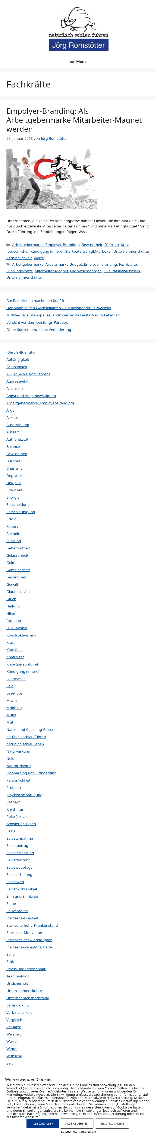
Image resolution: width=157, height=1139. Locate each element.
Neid (10, 758)
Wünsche (14, 1055)
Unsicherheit (17, 983)
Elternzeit (14, 490)
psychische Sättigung (24, 794)
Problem (13, 787)
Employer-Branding (100, 264)
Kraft (10, 642)
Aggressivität (17, 381)
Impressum (88, 1131)
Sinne (11, 903)
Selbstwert (15, 881)
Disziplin (13, 482)
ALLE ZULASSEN (43, 1124)
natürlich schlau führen (26, 736)
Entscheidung (18, 504)
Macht (11, 700)
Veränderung (17, 1005)
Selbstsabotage (19, 867)
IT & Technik (16, 627)
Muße (11, 714)
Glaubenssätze (18, 591)
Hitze (10, 613)
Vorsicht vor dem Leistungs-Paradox (37, 322)
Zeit (9, 1063)
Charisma (14, 468)
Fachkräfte (128, 264)
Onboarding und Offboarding (31, 772)
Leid (9, 685)
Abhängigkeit (17, 359)
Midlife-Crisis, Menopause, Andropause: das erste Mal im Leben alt (63, 315)
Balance (13, 446)
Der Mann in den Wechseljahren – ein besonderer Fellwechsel (58, 307)
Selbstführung (18, 860)
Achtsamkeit (16, 366)
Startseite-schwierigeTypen (29, 939)
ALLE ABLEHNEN (76, 1124)
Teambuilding (18, 976)
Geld (10, 562)
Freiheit (12, 533)
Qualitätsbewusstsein (122, 270)
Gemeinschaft (18, 569)
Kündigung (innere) (46, 251)
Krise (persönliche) (22, 664)
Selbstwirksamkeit (21, 889)
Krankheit (14, 649)
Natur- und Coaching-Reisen (30, 729)
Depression (16, 475)
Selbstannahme (19, 838)
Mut (9, 722)
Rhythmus (15, 809)
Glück (11, 598)
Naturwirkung (18, 751)
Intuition (13, 620)
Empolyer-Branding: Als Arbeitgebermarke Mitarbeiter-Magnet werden (74, 120)
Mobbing (14, 707)
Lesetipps (14, 693)
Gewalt (12, 584)
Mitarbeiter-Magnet (51, 270)
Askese (12, 417)
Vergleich (14, 1019)
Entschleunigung (20, 511)
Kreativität (15, 656)
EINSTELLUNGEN (112, 1124)
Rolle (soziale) (17, 816)
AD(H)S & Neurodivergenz (28, 373)
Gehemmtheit (18, 548)
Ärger (11, 410)
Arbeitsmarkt (56, 264)
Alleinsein (14, 388)
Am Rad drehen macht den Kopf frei (36, 300)
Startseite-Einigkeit (22, 918)
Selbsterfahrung (20, 852)
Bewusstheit (92, 244)
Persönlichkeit (18, 780)
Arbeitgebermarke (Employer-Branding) (46, 244)
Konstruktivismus (21, 635)
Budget (76, 264)
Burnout (13, 461)
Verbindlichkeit (19, 257)
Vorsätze (13, 1026)
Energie (12, 497)
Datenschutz (69, 1131)
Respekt (13, 802)
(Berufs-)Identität (20, 352)
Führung (111, 244)
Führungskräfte (19, 270)
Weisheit (13, 1034)
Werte (39, 257)
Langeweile (16, 678)
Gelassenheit (17, 555)
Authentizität (17, 439)
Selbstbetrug (17, 845)
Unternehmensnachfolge (27, 997)
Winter (12, 1048)
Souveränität (17, 910)
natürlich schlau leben (25, 743)
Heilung (13, 606)
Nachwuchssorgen (86, 270)
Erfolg (11, 519)
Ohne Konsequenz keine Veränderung (38, 329)
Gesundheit (16, 577)
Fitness (12, 526)
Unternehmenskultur (131, 251)
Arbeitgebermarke (28, 264)
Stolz (10, 961)
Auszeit (12, 432)
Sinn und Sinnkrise (22, 896)
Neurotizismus (18, 765)
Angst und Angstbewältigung (31, 395)
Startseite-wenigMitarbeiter (88, 251)
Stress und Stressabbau (26, 968)
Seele (10, 831)
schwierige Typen (21, 823)
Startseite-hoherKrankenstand (32, 925)
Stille (10, 954)
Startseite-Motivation (24, 932)
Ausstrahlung (17, 424)
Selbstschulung (19, 874)
